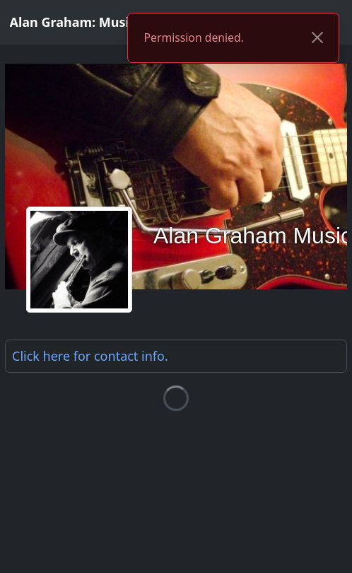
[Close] (317, 38)
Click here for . (90, 355)
